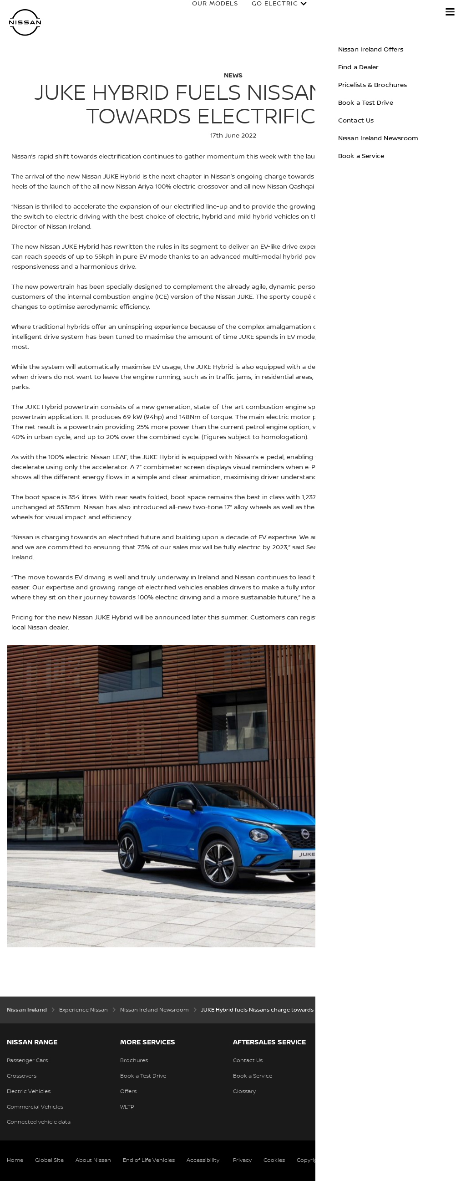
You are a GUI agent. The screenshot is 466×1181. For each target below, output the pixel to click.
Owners (326, 12)
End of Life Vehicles (149, 1160)
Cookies (274, 1160)
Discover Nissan (394, 12)
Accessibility (203, 1160)
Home (15, 1160)
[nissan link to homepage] (25, 22)
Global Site (49, 1160)
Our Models (206, 12)
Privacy (242, 1160)
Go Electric (266, 12)
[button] (450, 11)
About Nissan (93, 1160)
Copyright (310, 1160)
